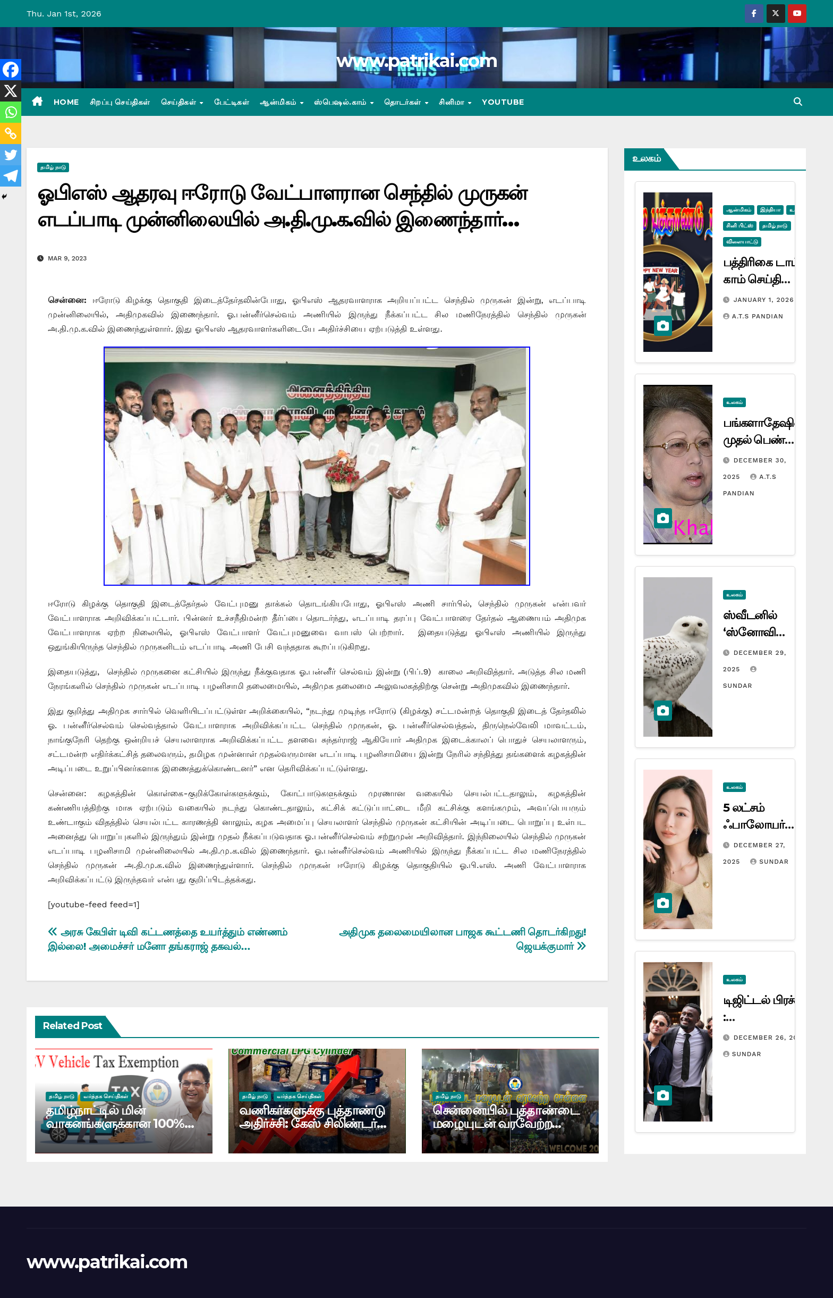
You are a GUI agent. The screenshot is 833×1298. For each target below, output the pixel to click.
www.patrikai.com (416, 60)
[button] (798, 102)
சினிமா (452, 102)
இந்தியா (770, 210)
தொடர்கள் (403, 102)
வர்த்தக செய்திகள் (105, 1096)
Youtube (503, 102)
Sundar (769, 861)
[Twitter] (10, 154)
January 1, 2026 (764, 300)
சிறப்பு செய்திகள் (120, 102)
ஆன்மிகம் (279, 102)
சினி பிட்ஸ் (739, 226)
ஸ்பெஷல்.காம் (341, 102)
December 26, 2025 (770, 1037)
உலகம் (734, 402)
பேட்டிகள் (232, 102)
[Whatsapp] (10, 112)
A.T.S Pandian (753, 316)
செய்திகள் (180, 102)
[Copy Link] (10, 133)
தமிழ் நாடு (53, 167)
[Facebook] (10, 69)
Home (66, 102)
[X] (10, 91)
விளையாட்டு (742, 242)
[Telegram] (10, 176)
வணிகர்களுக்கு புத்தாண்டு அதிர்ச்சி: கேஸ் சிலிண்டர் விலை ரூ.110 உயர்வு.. (312, 1123)
